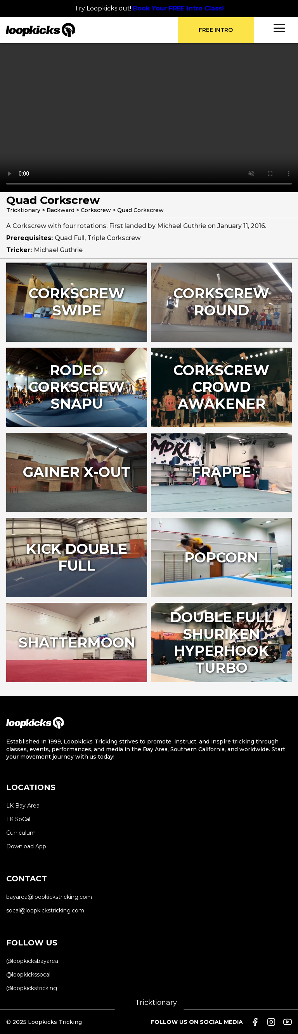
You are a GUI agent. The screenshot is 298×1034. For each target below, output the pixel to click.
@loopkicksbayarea (32, 960)
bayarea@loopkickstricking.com (49, 896)
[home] (92, 30)
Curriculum (21, 832)
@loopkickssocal (28, 974)
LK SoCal (18, 819)
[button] (279, 28)
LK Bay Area (23, 805)
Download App (26, 846)
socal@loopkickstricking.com (45, 910)
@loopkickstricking (31, 988)
